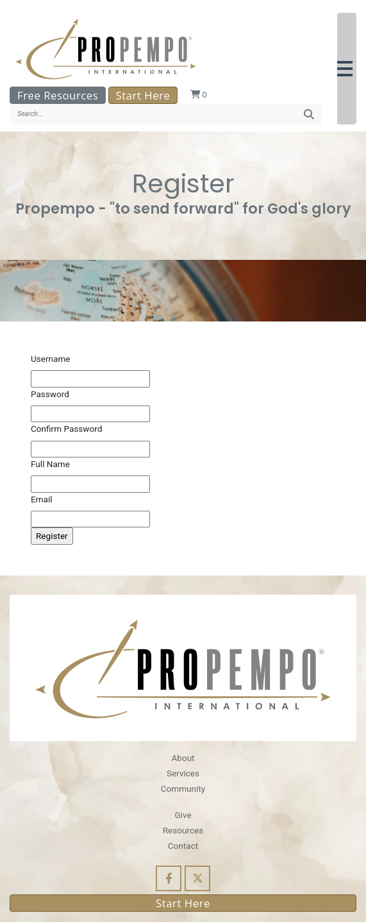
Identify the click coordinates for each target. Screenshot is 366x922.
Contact (183, 846)
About (182, 758)
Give (182, 815)
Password (50, 394)
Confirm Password (66, 428)
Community (183, 788)
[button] (346, 68)
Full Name (50, 464)
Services (183, 773)
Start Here (143, 95)
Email (42, 499)
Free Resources (57, 95)
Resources (183, 830)
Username (51, 359)
